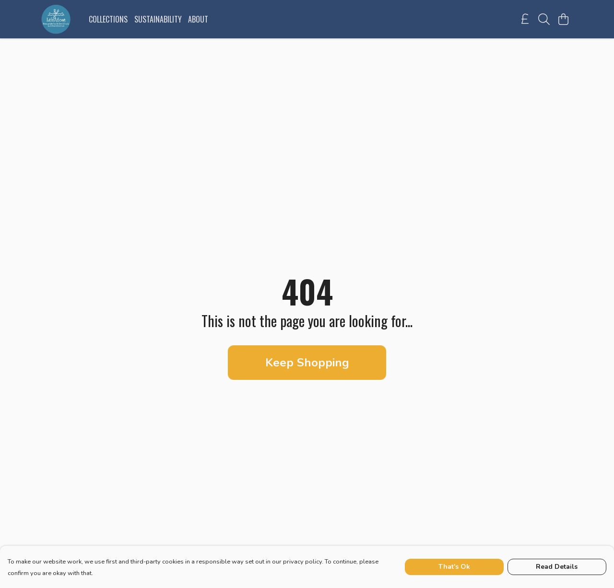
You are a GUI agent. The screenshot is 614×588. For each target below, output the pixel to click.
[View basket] (563, 19)
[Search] (544, 19)
